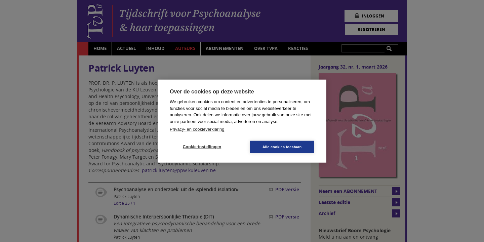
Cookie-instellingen (202, 147)
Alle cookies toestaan (282, 147)
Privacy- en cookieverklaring (197, 129)
